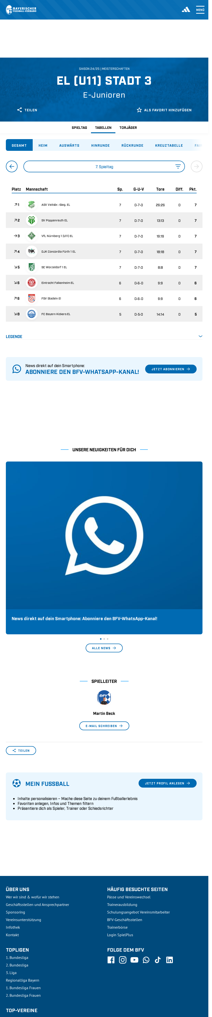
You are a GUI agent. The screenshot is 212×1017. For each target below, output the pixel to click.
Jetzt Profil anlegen (167, 693)
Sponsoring (15, 822)
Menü (200, 9)
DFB (21, 981)
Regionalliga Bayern (22, 890)
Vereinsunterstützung (23, 829)
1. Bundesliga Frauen (23, 897)
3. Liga (11, 882)
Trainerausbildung (122, 814)
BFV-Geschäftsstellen (124, 829)
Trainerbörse (117, 837)
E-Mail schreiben (104, 636)
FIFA (47, 981)
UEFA (34, 981)
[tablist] (104, 145)
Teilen (27, 110)
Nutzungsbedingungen (136, 981)
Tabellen (103, 127)
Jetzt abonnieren (170, 369)
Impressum (193, 981)
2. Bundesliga (17, 875)
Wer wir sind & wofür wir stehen (32, 807)
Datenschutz (169, 981)
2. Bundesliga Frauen (23, 905)
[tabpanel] (104, 250)
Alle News (104, 558)
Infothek (13, 837)
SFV (9, 981)
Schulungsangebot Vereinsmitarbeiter (138, 822)
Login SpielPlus (120, 844)
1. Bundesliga (17, 867)
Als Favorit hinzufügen (164, 110)
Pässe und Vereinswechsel (129, 807)
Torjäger (128, 127)
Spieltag (79, 127)
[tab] (19, 145)
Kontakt (12, 844)
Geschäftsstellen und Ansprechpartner (37, 814)
